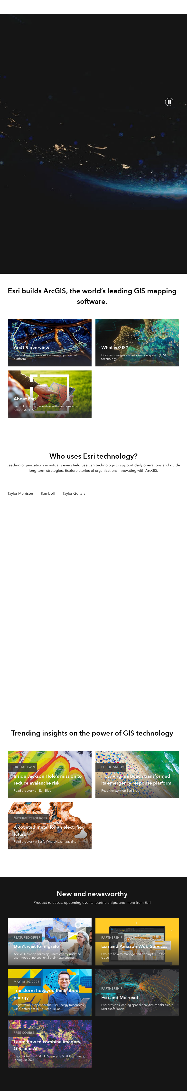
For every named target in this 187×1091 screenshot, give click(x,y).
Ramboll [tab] (48, 493)
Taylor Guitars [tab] (74, 493)
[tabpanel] (93, 606)
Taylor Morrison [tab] (20, 493)
